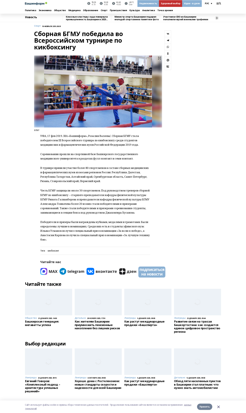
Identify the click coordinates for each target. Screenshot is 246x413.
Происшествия (118, 10)
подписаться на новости (151, 272)
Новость (31, 17)
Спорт (104, 10)
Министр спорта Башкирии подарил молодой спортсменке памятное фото (137, 18)
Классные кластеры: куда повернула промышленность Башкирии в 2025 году (87, 18)
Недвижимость (148, 3)
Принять (205, 406)
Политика (30, 10)
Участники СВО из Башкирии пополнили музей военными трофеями (185, 18)
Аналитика (148, 10)
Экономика (45, 10)
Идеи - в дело (192, 3)
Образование (90, 10)
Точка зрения (165, 10)
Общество (60, 10)
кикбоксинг (53, 250)
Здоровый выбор (170, 3)
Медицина (74, 10)
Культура (134, 10)
